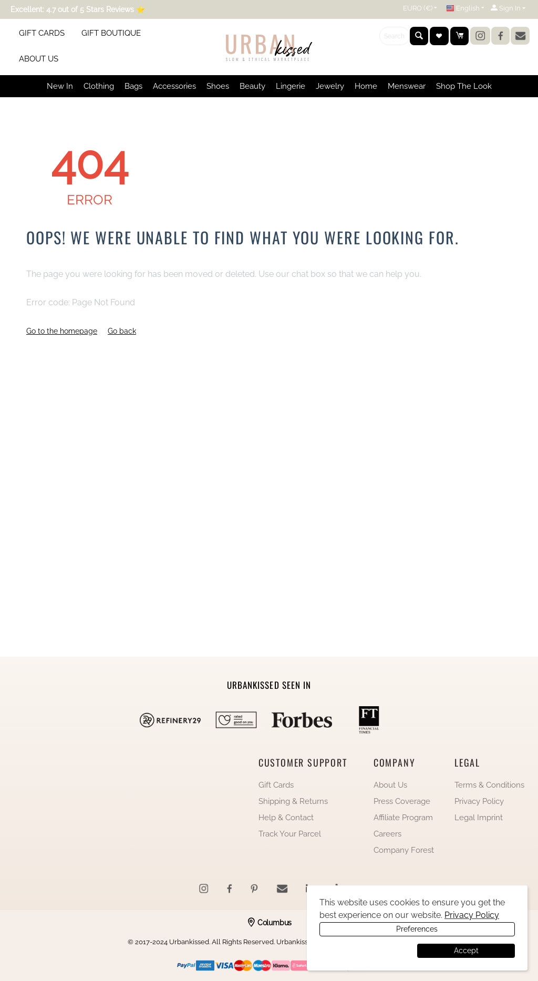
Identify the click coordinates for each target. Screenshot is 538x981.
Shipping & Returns (293, 801)
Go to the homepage (61, 331)
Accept (466, 950)
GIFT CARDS (42, 33)
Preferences (367, 950)
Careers (387, 834)
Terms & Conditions (489, 785)
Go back (122, 331)
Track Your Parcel (289, 834)
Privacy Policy (479, 801)
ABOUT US (38, 59)
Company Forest (404, 850)
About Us (390, 785)
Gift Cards (276, 785)
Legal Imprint (478, 817)
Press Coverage (402, 801)
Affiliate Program (403, 817)
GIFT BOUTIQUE (111, 33)
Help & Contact (286, 817)
